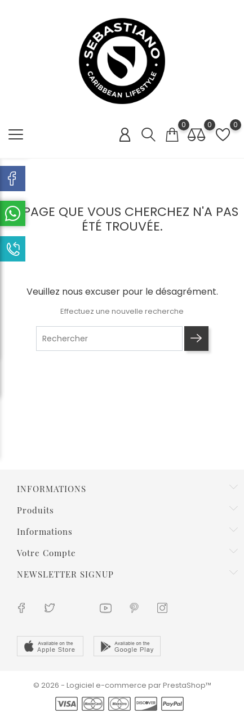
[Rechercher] (109, 338)
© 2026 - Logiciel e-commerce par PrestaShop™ (122, 685)
